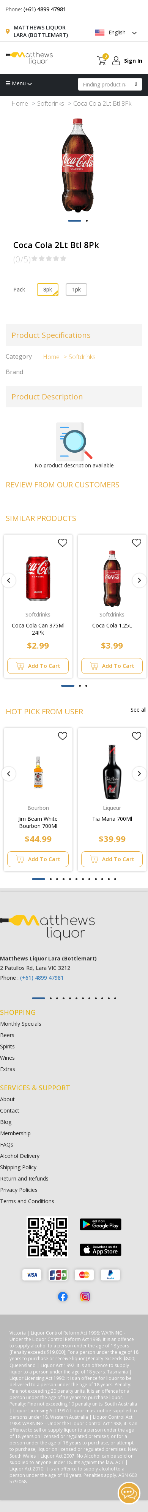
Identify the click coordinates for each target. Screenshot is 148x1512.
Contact (9, 1110)
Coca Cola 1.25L (112, 625)
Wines (7, 1057)
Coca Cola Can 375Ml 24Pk (38, 629)
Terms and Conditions (27, 1201)
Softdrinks (50, 103)
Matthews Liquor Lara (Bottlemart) (41, 31)
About (7, 1099)
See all (138, 709)
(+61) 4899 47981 (45, 9)
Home (19, 103)
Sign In (133, 60)
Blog (5, 1121)
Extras (7, 1069)
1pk (76, 289)
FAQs (6, 1144)
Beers (7, 1035)
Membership (15, 1133)
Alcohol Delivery (19, 1155)
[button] (74, 221)
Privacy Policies (19, 1189)
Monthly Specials (20, 1023)
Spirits (7, 1046)
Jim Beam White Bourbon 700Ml (38, 822)
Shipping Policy (18, 1167)
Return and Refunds (24, 1178)
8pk (47, 289)
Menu (19, 83)
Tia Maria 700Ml (112, 818)
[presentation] (8, 580)
